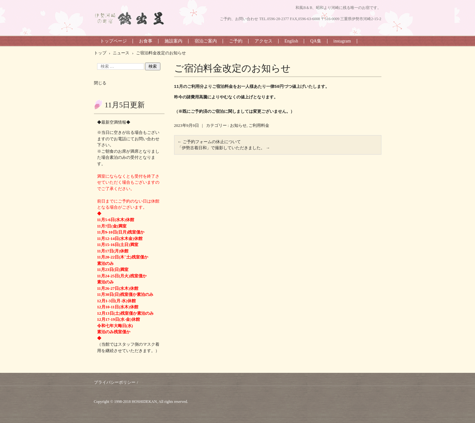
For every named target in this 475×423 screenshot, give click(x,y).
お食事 (145, 41)
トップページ (113, 41)
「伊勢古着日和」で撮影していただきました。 (224, 147)
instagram (342, 41)
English (291, 41)
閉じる (100, 83)
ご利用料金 (259, 125)
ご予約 (235, 41)
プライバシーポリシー (114, 382)
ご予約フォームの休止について (209, 141)
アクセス (263, 41)
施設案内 (173, 41)
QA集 (315, 41)
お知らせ (238, 125)
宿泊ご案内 (206, 41)
